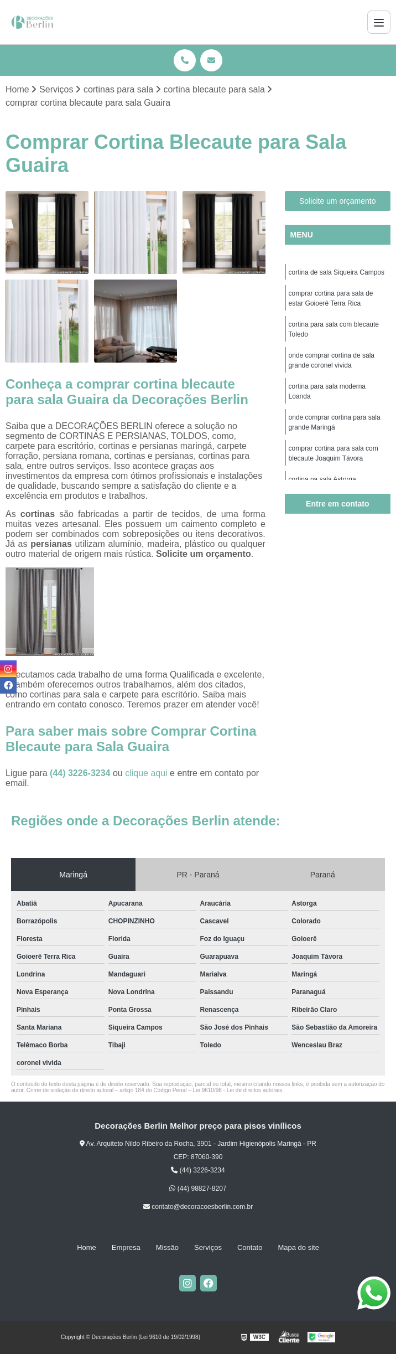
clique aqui (146, 773)
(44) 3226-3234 (81, 773)
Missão (167, 1247)
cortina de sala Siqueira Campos (336, 272)
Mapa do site (298, 1247)
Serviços (208, 1247)
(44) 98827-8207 (197, 1188)
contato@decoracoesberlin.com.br (198, 1207)
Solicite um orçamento (337, 201)
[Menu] (379, 22)
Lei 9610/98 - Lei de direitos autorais (238, 1090)
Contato (250, 1247)
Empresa (126, 1247)
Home (86, 1247)
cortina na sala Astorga (322, 479)
